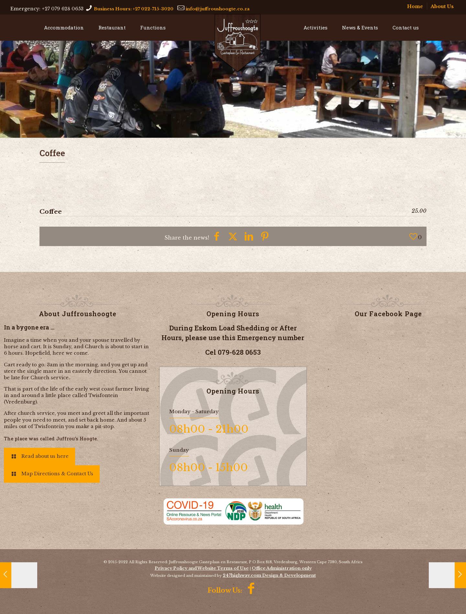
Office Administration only (282, 568)
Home (415, 6)
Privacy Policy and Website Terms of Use (202, 568)
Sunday (179, 450)
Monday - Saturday (194, 411)
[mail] (218, 7)
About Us (442, 6)
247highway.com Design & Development (269, 575)
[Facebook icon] (252, 590)
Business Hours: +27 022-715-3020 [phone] (133, 8)
